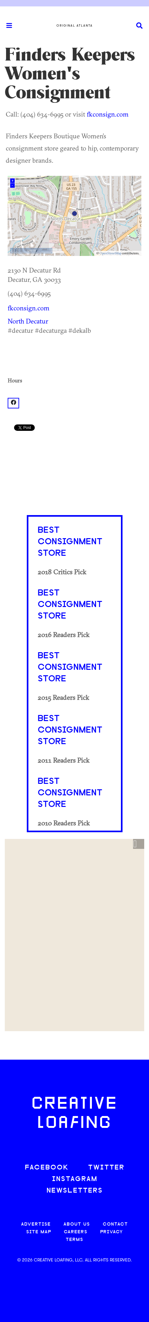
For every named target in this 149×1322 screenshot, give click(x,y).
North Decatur (28, 321)
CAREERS (75, 1232)
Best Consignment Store (70, 542)
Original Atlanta (74, 25)
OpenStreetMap (110, 253)
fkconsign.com (108, 114)
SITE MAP (38, 1232)
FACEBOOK (47, 1167)
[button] (138, 844)
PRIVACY (111, 1232)
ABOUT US (76, 1224)
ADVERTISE (36, 1224)
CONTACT (115, 1224)
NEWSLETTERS (75, 1191)
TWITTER (106, 1167)
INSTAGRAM (74, 1179)
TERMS (74, 1239)
